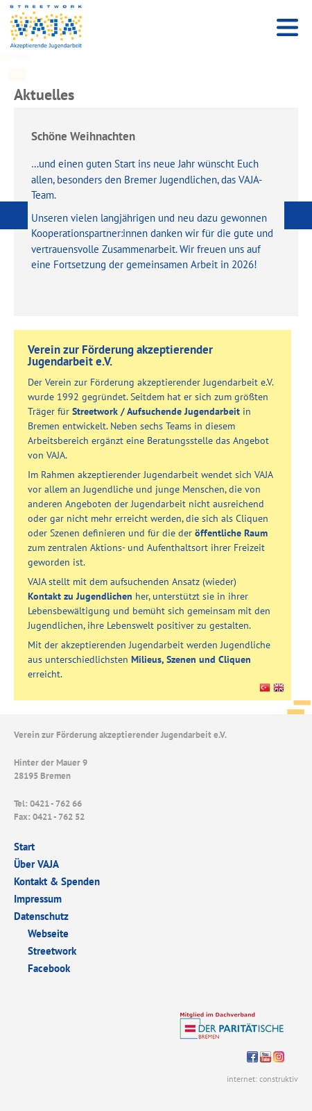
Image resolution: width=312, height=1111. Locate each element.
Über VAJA (36, 864)
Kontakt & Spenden (57, 881)
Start (24, 846)
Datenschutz (41, 916)
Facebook (49, 968)
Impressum (38, 898)
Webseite (48, 933)
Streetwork (52, 950)
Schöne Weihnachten (83, 136)
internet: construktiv (262, 1078)
